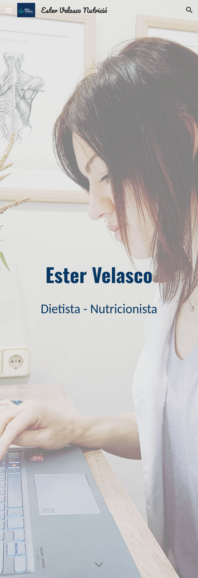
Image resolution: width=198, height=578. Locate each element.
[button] (8, 10)
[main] (99, 274)
